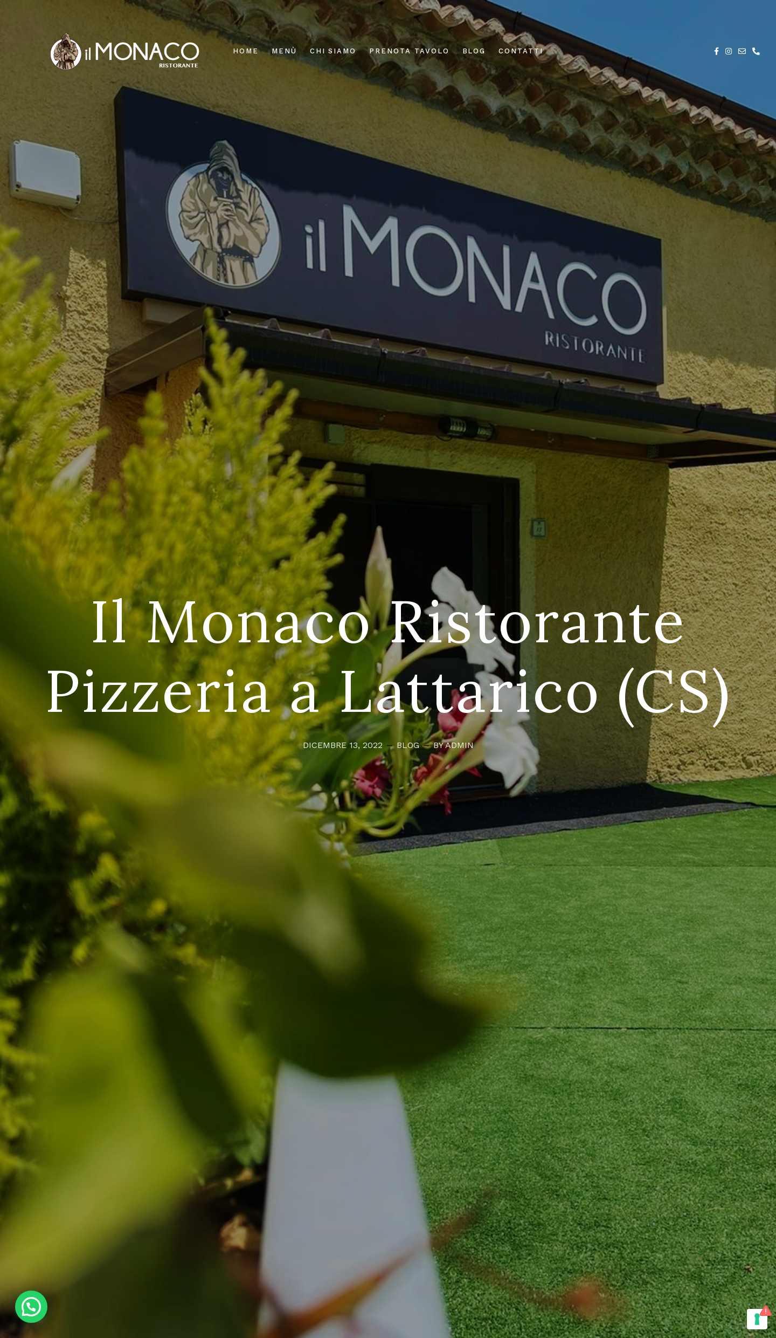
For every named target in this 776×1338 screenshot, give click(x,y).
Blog (474, 51)
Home (246, 51)
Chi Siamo (333, 51)
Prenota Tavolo (409, 51)
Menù (284, 51)
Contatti (520, 51)
